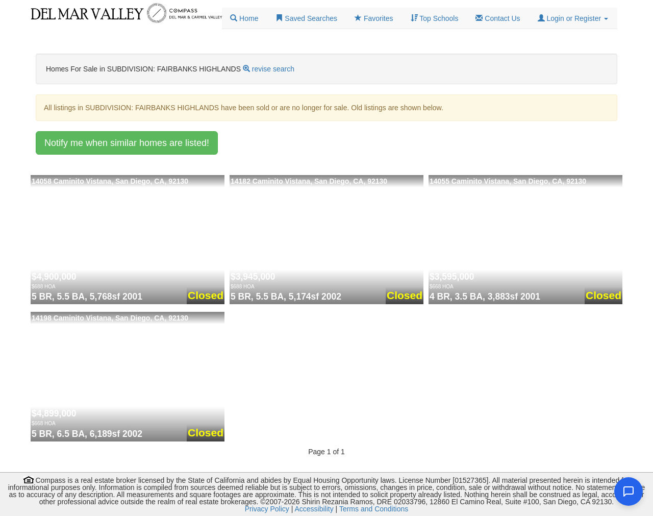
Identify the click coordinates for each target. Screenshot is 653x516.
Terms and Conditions (373, 509)
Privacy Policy (267, 509)
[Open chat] (628, 491)
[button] (573, 18)
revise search (273, 69)
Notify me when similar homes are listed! (126, 143)
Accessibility (313, 509)
